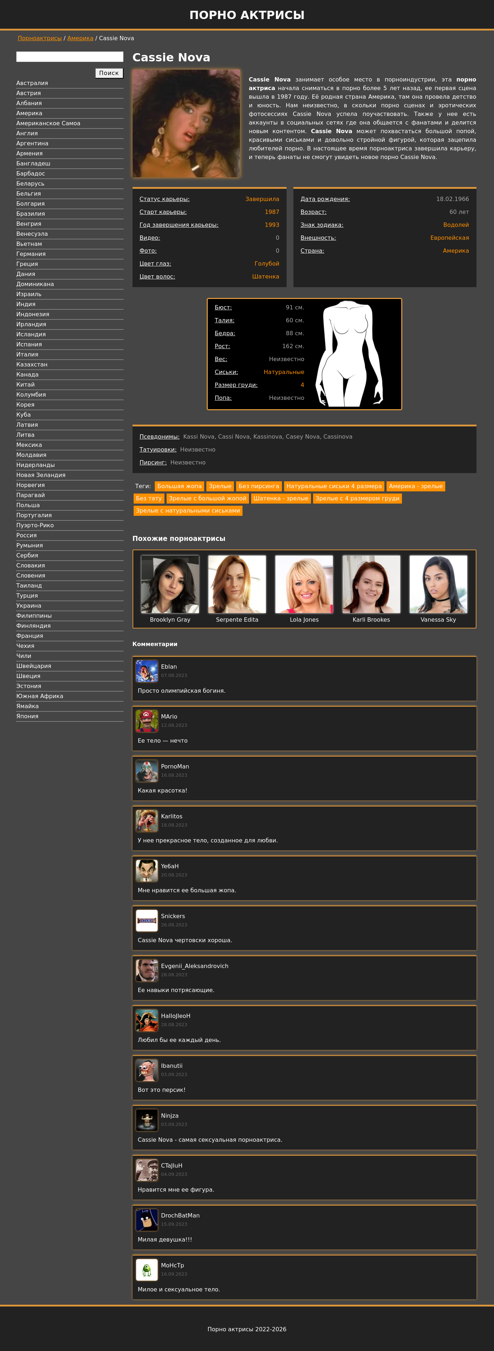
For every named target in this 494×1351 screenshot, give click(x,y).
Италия (27, 354)
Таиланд (29, 585)
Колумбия (31, 394)
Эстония (29, 686)
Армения (29, 153)
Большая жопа (179, 486)
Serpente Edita (237, 619)
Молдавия (31, 455)
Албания (29, 103)
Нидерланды (35, 465)
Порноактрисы (40, 38)
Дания (25, 274)
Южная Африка (39, 696)
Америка (80, 38)
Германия (31, 254)
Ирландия (31, 324)
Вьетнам (29, 243)
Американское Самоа (48, 123)
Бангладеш (33, 163)
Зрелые (220, 486)
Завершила (262, 199)
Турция (27, 595)
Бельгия (28, 193)
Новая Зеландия (41, 475)
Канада (27, 374)
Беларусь (30, 183)
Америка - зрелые (416, 486)
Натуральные (284, 372)
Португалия (34, 515)
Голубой (267, 263)
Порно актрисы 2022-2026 (246, 1329)
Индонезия (32, 314)
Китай (25, 384)
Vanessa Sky (438, 619)
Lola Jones (304, 619)
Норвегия (30, 485)
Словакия (30, 565)
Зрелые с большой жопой (207, 498)
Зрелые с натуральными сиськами (188, 510)
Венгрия (29, 223)
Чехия (25, 645)
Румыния (29, 545)
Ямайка (27, 706)
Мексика (29, 444)
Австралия (32, 83)
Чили (24, 656)
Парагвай (30, 495)
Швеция (28, 676)
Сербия (27, 555)
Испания (29, 344)
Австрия (28, 93)
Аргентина (32, 143)
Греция (27, 264)
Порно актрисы (246, 15)
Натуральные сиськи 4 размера (334, 486)
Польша (28, 505)
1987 (272, 212)
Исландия (31, 334)
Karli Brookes (371, 619)
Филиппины (34, 615)
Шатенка (265, 276)
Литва (25, 434)
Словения (30, 575)
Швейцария (34, 666)
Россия (26, 535)
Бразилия (30, 213)
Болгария (30, 203)
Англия (27, 133)
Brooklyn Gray (170, 619)
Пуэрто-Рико (35, 525)
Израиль (29, 294)
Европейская (449, 237)
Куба (23, 414)
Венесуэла (32, 233)
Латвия (27, 424)
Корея (25, 404)
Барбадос (30, 173)
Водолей (456, 224)
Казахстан (32, 364)
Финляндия (33, 625)
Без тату (149, 498)
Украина (29, 605)
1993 (272, 224)
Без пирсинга (259, 486)
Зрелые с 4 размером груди (357, 498)
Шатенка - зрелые (281, 498)
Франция (29, 635)
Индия (26, 304)
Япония (27, 716)
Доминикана (35, 284)
